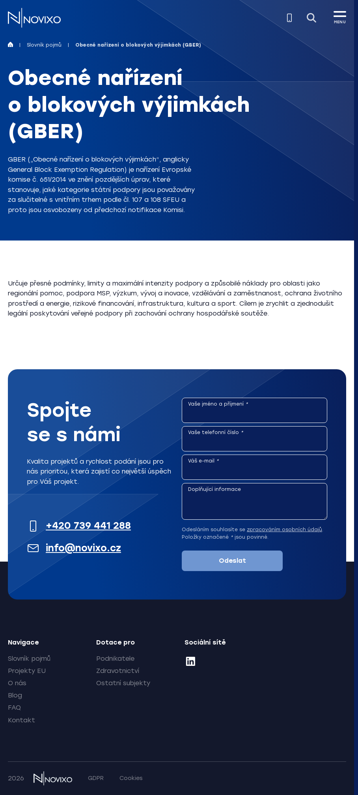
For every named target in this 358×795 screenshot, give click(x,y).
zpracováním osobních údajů (284, 529)
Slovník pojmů (44, 45)
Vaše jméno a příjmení (218, 404)
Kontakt (21, 720)
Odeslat (232, 560)
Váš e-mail (203, 461)
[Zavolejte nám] (289, 17)
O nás (17, 683)
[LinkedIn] (191, 663)
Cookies (131, 778)
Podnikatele (115, 658)
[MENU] (340, 16)
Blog (15, 695)
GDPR (96, 778)
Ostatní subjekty (123, 683)
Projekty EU (27, 671)
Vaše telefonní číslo (215, 432)
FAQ (14, 707)
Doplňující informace (214, 489)
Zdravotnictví (117, 671)
